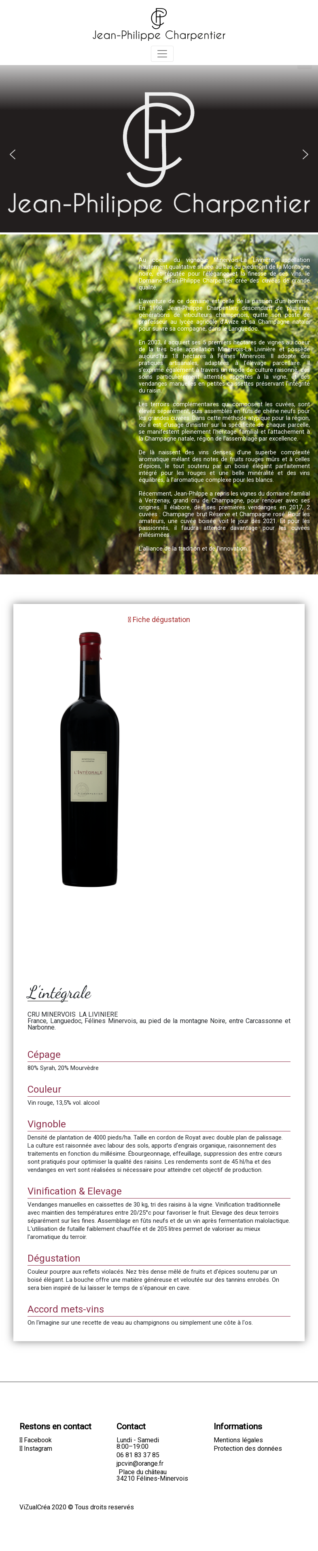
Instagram (35, 1448)
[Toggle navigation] (162, 54)
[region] (159, 130)
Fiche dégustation (159, 619)
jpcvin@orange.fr (140, 1463)
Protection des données (248, 1448)
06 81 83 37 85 (138, 1455)
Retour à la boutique (51, 588)
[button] (12, 154)
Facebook (35, 1440)
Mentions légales (238, 1440)
